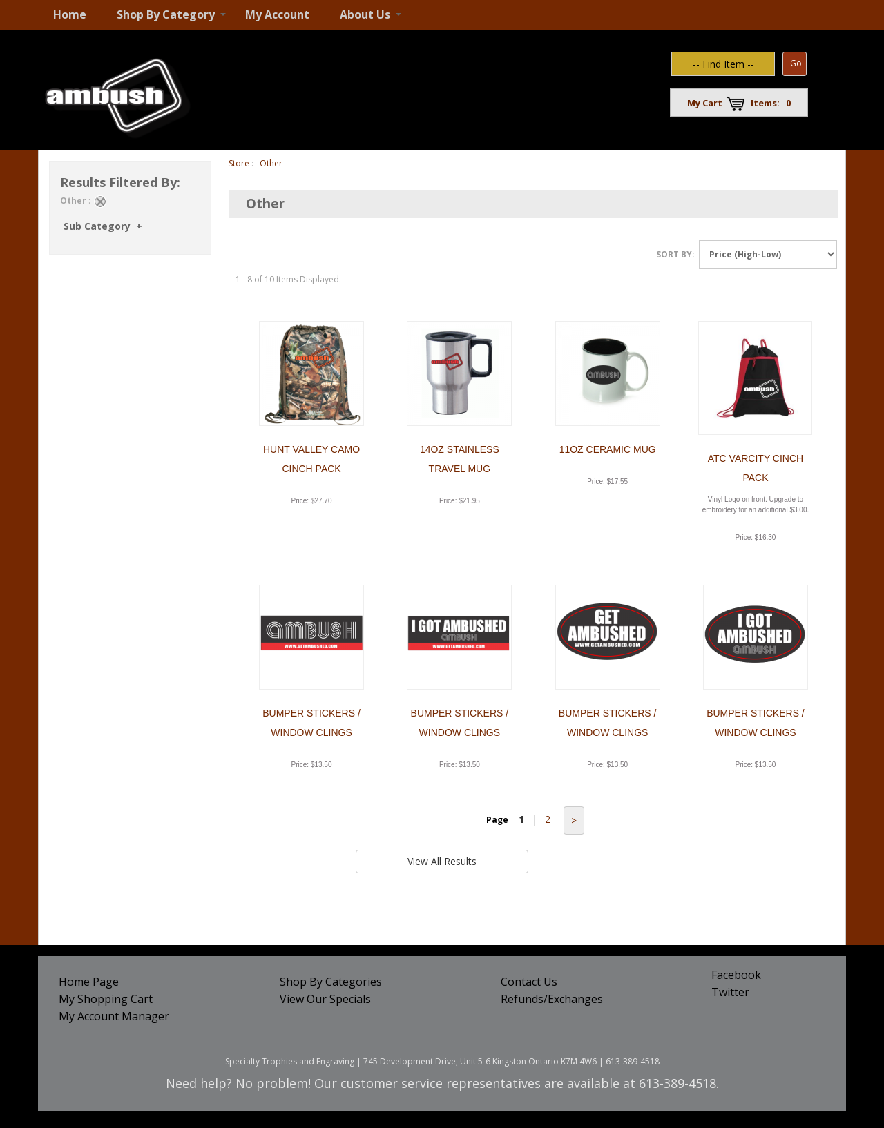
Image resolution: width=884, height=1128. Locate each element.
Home (69, 14)
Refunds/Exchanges (552, 999)
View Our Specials (325, 999)
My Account (277, 14)
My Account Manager (114, 1016)
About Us (365, 14)
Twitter (730, 992)
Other (271, 163)
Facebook (736, 974)
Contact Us (529, 981)
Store (239, 163)
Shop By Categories (331, 981)
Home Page (89, 981)
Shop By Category (166, 14)
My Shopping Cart (106, 999)
